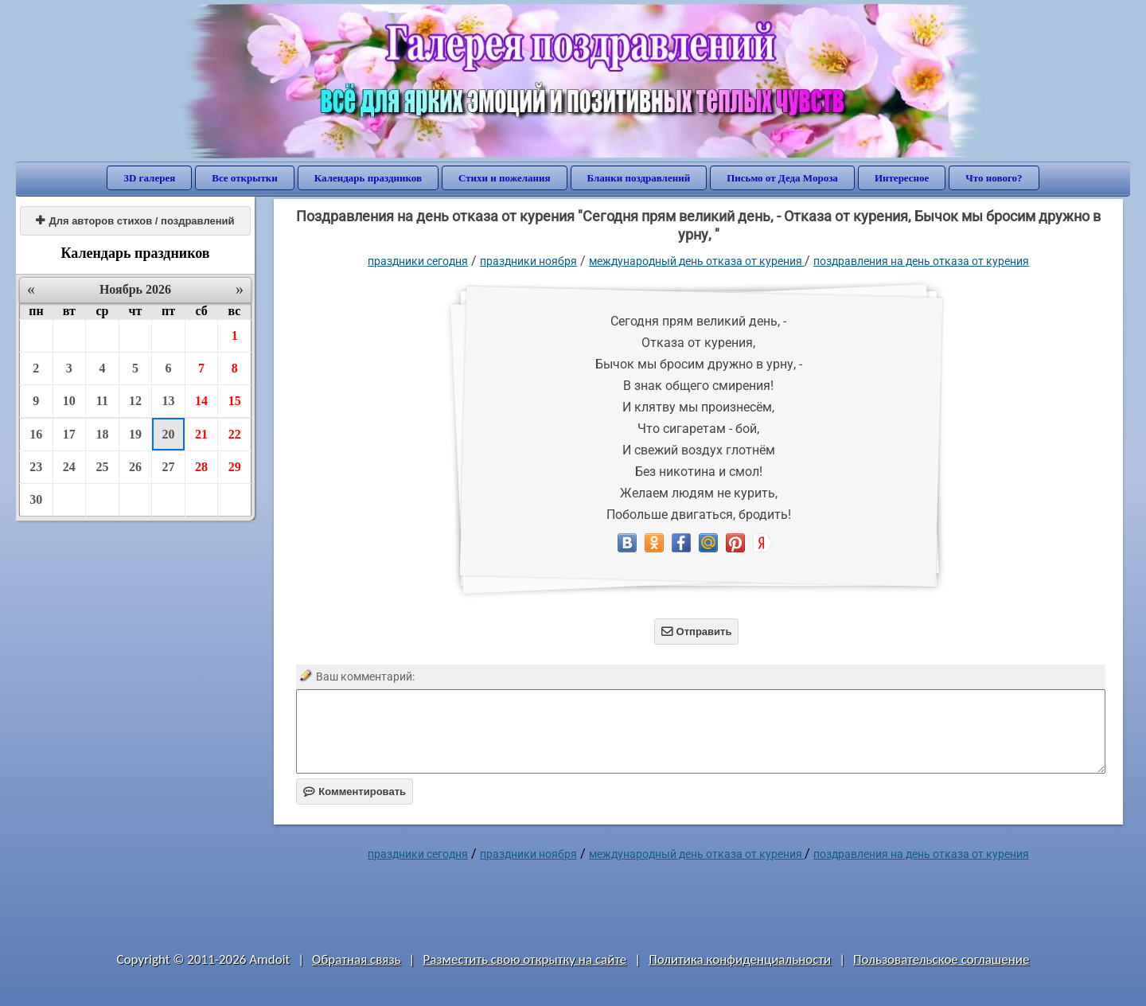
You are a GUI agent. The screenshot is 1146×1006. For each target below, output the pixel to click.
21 (201, 434)
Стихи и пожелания (504, 178)
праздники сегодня (418, 261)
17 (69, 434)
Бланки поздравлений (639, 178)
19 (135, 434)
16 (35, 434)
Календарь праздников (368, 178)
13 (168, 400)
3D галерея (149, 178)
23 (35, 467)
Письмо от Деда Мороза (782, 178)
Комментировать (354, 791)
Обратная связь (356, 959)
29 (234, 467)
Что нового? (993, 178)
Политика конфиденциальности (740, 959)
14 (201, 400)
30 (35, 499)
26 (135, 467)
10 (69, 400)
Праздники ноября (528, 261)
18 (102, 434)
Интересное (902, 178)
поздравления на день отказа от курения (921, 261)
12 (135, 400)
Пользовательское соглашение (941, 959)
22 (234, 434)
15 (234, 400)
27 (168, 467)
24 (69, 467)
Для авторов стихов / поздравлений (135, 221)
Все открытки (245, 178)
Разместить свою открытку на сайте (524, 959)
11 (102, 400)
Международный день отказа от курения (697, 261)
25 (102, 467)
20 (168, 434)
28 (201, 467)
